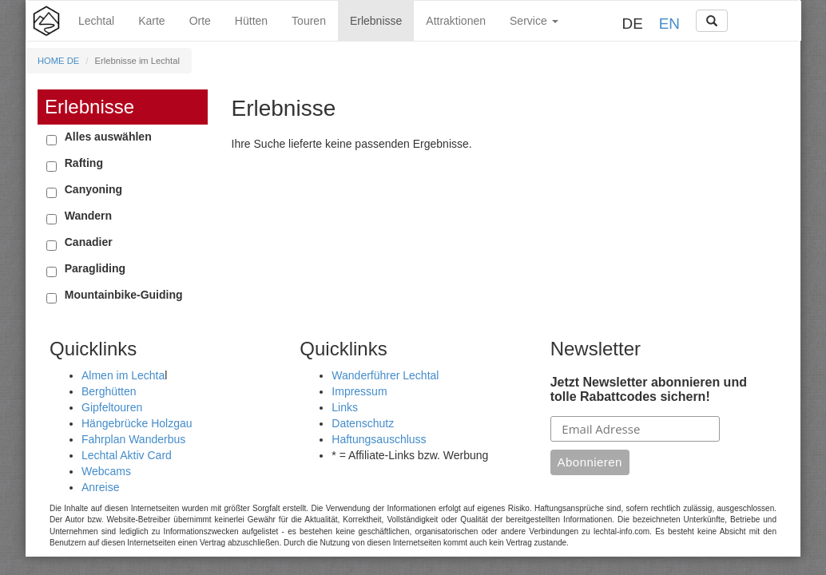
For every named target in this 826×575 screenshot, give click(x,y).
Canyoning (93, 189)
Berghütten (109, 391)
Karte (151, 20)
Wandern (88, 215)
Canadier (89, 242)
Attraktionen (456, 20)
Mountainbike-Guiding (124, 294)
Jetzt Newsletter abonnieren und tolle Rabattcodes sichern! (648, 389)
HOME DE (58, 60)
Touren (309, 20)
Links (345, 407)
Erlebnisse (376, 20)
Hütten (251, 20)
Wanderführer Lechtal (385, 375)
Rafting (84, 163)
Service (534, 20)
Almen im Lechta (123, 375)
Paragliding (95, 268)
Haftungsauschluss (379, 439)
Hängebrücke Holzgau (137, 423)
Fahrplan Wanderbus (133, 439)
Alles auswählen (108, 136)
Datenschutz (363, 423)
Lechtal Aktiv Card (126, 455)
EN (669, 23)
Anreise (100, 487)
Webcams (106, 471)
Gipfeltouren (111, 407)
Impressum (359, 391)
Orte (200, 20)
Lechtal (96, 20)
